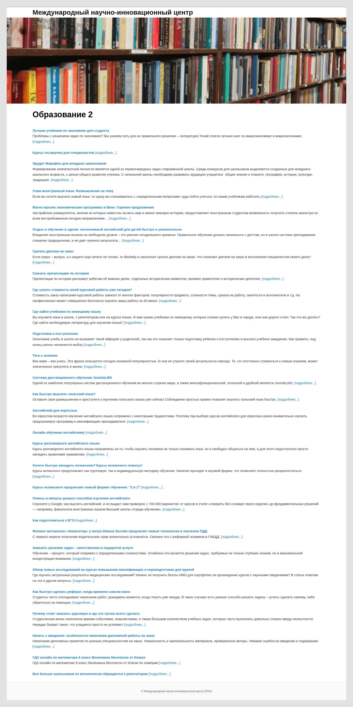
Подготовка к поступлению (55, 333)
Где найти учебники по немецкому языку (67, 311)
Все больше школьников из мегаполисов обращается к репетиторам (90, 674)
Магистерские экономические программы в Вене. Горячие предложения (93, 207)
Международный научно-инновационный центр (113, 12)
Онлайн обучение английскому (59, 432)
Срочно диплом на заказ (53, 251)
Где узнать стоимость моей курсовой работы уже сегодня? (82, 290)
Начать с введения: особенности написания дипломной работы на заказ (94, 635)
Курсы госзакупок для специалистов (63, 152)
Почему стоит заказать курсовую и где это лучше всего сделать (86, 613)
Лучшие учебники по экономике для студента (71, 130)
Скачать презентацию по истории (61, 273)
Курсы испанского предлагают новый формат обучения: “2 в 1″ (86, 487)
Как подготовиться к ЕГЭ (53, 520)
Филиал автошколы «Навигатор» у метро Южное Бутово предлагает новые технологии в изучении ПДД (120, 531)
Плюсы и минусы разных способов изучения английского (81, 498)
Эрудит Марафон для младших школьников (69, 163)
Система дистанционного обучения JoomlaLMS (72, 377)
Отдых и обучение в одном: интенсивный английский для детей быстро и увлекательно (107, 229)
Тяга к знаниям (45, 355)
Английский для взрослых (55, 410)
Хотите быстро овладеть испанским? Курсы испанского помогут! (88, 465)
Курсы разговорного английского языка (66, 443)
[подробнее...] (43, 141)
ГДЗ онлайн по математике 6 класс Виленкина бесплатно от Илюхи (89, 657)
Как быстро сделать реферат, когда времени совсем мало (81, 592)
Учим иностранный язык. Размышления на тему (73, 191)
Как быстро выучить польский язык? (64, 394)
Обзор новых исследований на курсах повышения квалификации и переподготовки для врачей (113, 569)
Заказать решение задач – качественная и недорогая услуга (83, 548)
